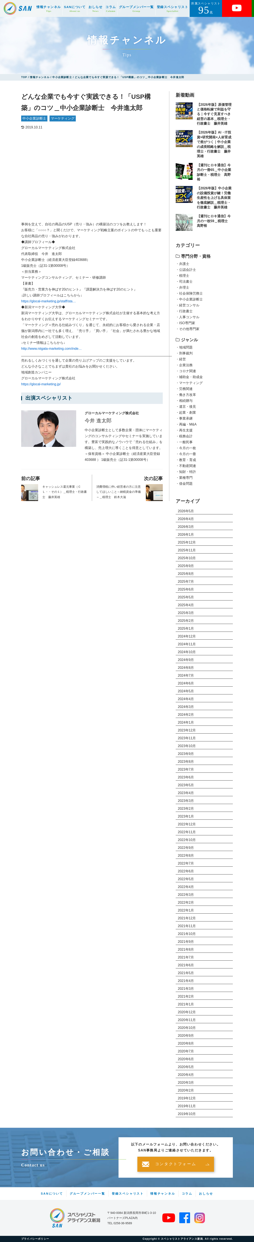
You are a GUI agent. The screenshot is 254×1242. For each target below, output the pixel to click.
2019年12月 (187, 1098)
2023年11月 (187, 738)
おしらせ (95, 8)
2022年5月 (186, 879)
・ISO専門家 (185, 323)
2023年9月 (186, 754)
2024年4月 (186, 699)
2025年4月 (186, 605)
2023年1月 (186, 816)
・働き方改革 (186, 395)
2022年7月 (186, 863)
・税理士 (182, 275)
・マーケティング (189, 383)
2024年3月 (186, 707)
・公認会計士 (186, 269)
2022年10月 (187, 840)
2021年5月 (186, 973)
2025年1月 (186, 628)
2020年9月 (186, 1035)
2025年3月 (186, 613)
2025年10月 (187, 558)
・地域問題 (184, 347)
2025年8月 (186, 574)
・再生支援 (184, 430)
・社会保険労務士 (189, 293)
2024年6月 (186, 683)
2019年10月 (187, 1114)
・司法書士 (184, 281)
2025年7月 (186, 581)
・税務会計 (184, 436)
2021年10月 (187, 934)
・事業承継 (184, 418)
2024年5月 (186, 691)
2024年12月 (187, 636)
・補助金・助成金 (189, 377)
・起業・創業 (186, 412)
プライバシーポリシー (35, 1238)
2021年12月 (187, 918)
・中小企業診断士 (189, 299)
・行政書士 (184, 311)
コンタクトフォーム (175, 1164)
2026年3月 (186, 527)
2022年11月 (187, 832)
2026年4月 (186, 519)
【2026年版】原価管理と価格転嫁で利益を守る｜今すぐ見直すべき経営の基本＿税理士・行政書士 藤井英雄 (214, 114)
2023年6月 (186, 777)
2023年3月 (186, 801)
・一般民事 (184, 442)
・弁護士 (182, 264)
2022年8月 (186, 855)
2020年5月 (186, 1067)
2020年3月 (186, 1082)
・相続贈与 (184, 400)
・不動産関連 (186, 466)
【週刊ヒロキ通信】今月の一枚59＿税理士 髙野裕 (214, 220)
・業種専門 (184, 477)
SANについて (75, 8)
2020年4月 (186, 1075)
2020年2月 (186, 1090)
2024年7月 (186, 675)
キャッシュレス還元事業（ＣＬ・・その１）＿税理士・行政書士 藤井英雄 (64, 492)
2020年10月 (187, 1028)
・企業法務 (184, 365)
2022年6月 (186, 871)
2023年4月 (186, 793)
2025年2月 (186, 620)
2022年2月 (186, 902)
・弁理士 (182, 287)
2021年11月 (187, 926)
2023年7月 (186, 769)
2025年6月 (186, 589)
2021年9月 (186, 941)
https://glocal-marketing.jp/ (41, 384)
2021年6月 (186, 965)
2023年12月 (187, 730)
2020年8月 (186, 1043)
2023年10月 (187, 746)
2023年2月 (186, 808)
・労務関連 (184, 389)
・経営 (181, 359)
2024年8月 (186, 667)
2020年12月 (187, 1012)
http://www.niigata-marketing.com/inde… (51, 348)
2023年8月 (186, 761)
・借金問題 (184, 483)
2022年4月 (186, 887)
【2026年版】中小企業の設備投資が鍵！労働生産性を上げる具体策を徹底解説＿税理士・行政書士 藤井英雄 (214, 197)
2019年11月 (187, 1106)
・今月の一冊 (186, 454)
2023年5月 (186, 785)
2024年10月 (187, 652)
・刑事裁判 (184, 353)
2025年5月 (186, 597)
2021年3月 (186, 988)
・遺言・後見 (186, 406)
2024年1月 (186, 722)
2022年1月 (186, 910)
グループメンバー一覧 (136, 8)
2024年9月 (186, 660)
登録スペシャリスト (172, 8)
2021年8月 (186, 949)
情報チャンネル (48, 8)
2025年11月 (187, 550)
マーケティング (63, 118)
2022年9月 (186, 848)
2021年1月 (186, 1004)
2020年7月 (186, 1051)
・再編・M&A (186, 424)
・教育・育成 (186, 460)
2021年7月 (186, 957)
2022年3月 (186, 894)
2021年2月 (186, 996)
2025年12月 (187, 542)
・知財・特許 (186, 472)
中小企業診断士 (34, 118)
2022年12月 (187, 824)
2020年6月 (186, 1059)
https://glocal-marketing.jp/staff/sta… (48, 301)
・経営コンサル (187, 305)
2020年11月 (187, 1020)
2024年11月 (187, 644)
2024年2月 (186, 714)
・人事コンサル (187, 317)
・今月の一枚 (186, 448)
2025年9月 (186, 566)
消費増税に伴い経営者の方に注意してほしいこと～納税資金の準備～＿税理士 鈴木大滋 (118, 492)
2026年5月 (186, 511)
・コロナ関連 (186, 371)
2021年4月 (186, 981)
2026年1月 (186, 534)
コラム (110, 8)
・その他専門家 (187, 329)
